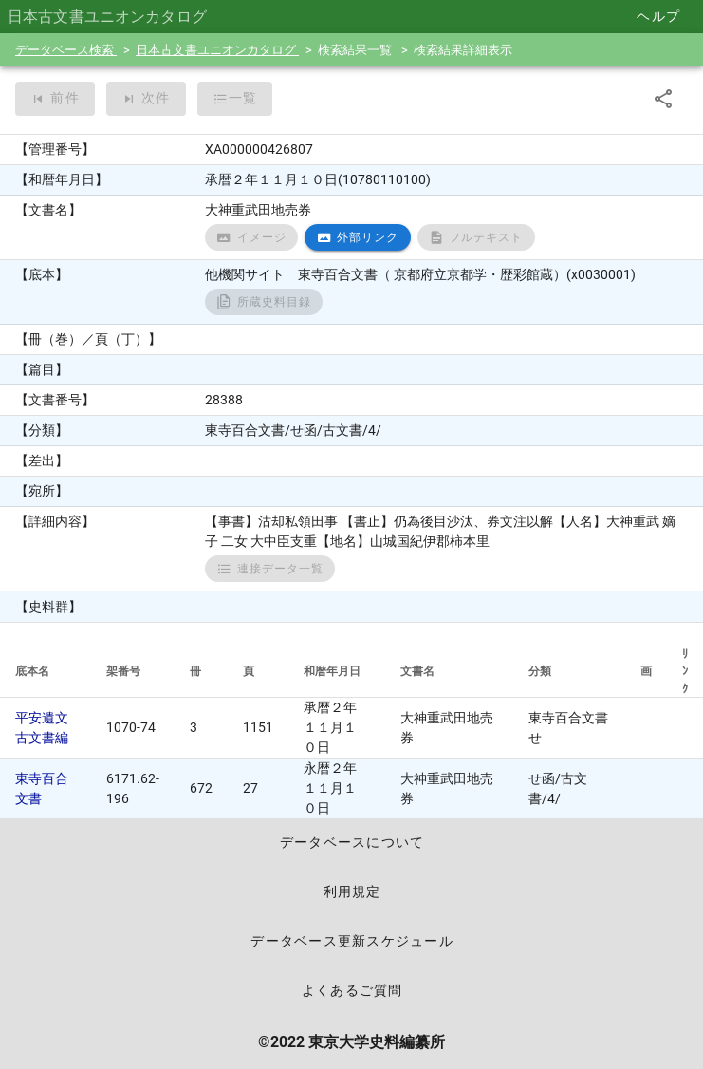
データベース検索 (66, 50)
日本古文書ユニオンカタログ (217, 50)
